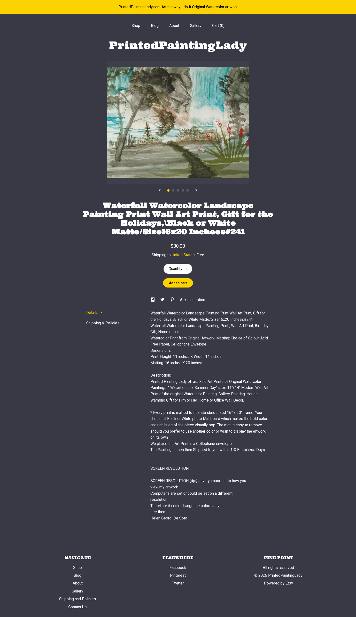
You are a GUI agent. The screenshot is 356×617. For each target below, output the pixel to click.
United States (183, 255)
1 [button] (168, 190)
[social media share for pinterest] (172, 299)
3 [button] (178, 190)
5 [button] (187, 190)
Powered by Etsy (278, 583)
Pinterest (178, 575)
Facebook (178, 567)
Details (94, 312)
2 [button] (173, 190)
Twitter (178, 583)
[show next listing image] (196, 190)
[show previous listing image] (160, 190)
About (174, 25)
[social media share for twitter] (162, 299)
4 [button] (183, 190)
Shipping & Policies (102, 323)
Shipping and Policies (77, 599)
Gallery (195, 25)
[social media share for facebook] (153, 299)
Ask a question (192, 299)
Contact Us (77, 607)
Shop (136, 25)
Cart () (218, 25)
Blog (155, 25)
